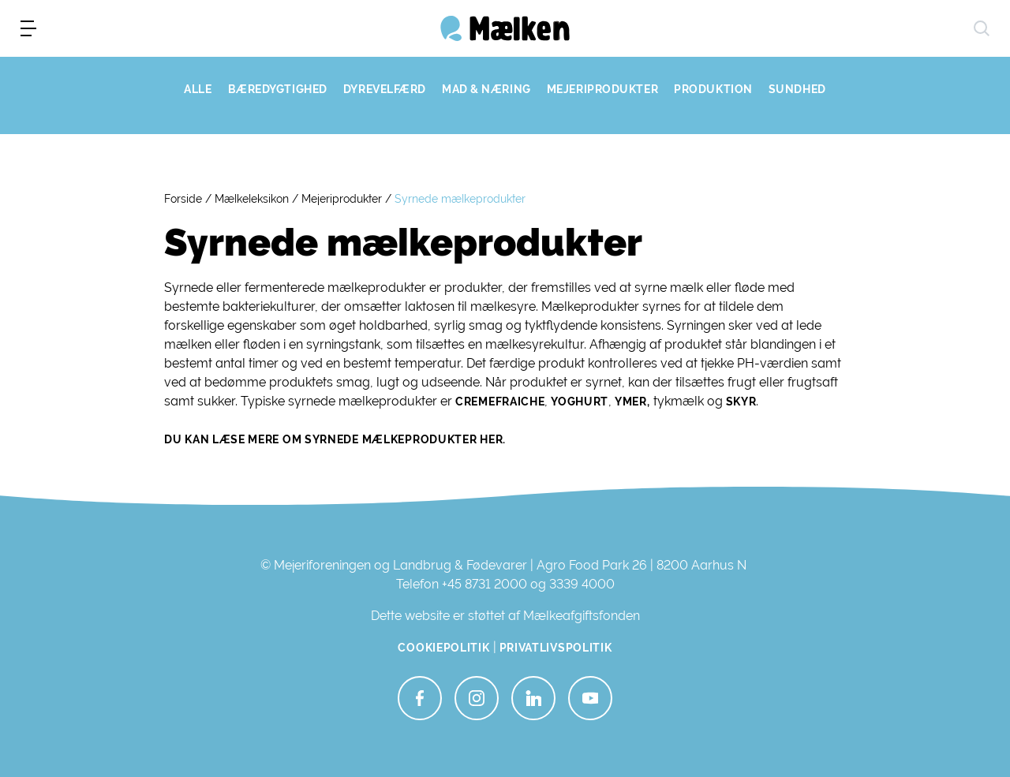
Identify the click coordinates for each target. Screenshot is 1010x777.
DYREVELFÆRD (384, 89)
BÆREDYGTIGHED (277, 89)
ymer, (632, 401)
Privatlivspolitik (555, 647)
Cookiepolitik (443, 647)
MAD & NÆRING (486, 89)
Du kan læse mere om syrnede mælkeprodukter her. (335, 439)
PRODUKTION (713, 89)
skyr (741, 401)
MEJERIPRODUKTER (602, 89)
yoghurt (578, 401)
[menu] (28, 28)
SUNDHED (797, 89)
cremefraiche (499, 401)
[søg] (981, 28)
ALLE (197, 89)
